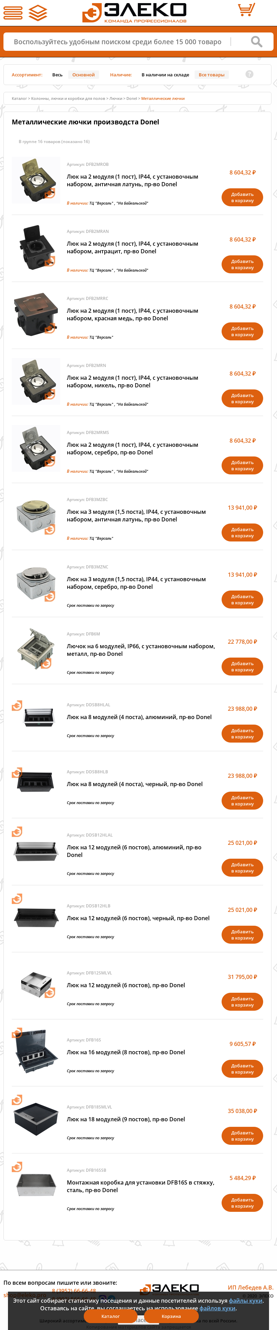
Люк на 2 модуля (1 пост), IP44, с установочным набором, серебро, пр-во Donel (132, 448)
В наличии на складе (165, 75)
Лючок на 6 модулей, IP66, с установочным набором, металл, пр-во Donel (141, 650)
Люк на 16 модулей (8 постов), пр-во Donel (126, 1052)
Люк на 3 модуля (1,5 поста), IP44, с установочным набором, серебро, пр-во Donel (136, 583)
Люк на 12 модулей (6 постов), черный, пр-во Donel (138, 918)
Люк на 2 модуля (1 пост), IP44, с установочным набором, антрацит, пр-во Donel (132, 247)
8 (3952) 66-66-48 (74, 1291)
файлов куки (217, 1308)
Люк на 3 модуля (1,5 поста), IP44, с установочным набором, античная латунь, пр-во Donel (136, 515)
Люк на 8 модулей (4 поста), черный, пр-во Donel (135, 784)
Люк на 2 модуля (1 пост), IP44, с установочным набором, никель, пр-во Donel (132, 381)
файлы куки (245, 1300)
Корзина (171, 1316)
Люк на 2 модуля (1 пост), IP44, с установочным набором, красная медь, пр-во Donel (132, 314)
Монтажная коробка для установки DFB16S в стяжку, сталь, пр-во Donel (140, 1186)
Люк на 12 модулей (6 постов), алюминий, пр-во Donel (134, 851)
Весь (57, 75)
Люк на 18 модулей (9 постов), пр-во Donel (126, 1119)
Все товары (212, 75)
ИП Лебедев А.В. (251, 1287)
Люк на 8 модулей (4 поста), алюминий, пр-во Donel (139, 717)
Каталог (19, 98)
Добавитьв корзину (242, 197)
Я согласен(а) (138, 1320)
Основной (83, 75)
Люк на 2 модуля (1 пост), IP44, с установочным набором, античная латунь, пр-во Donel (132, 180)
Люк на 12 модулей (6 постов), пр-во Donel (126, 985)
